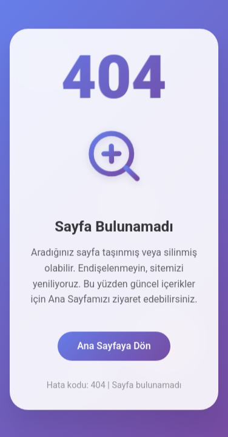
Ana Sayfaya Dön (113, 347)
